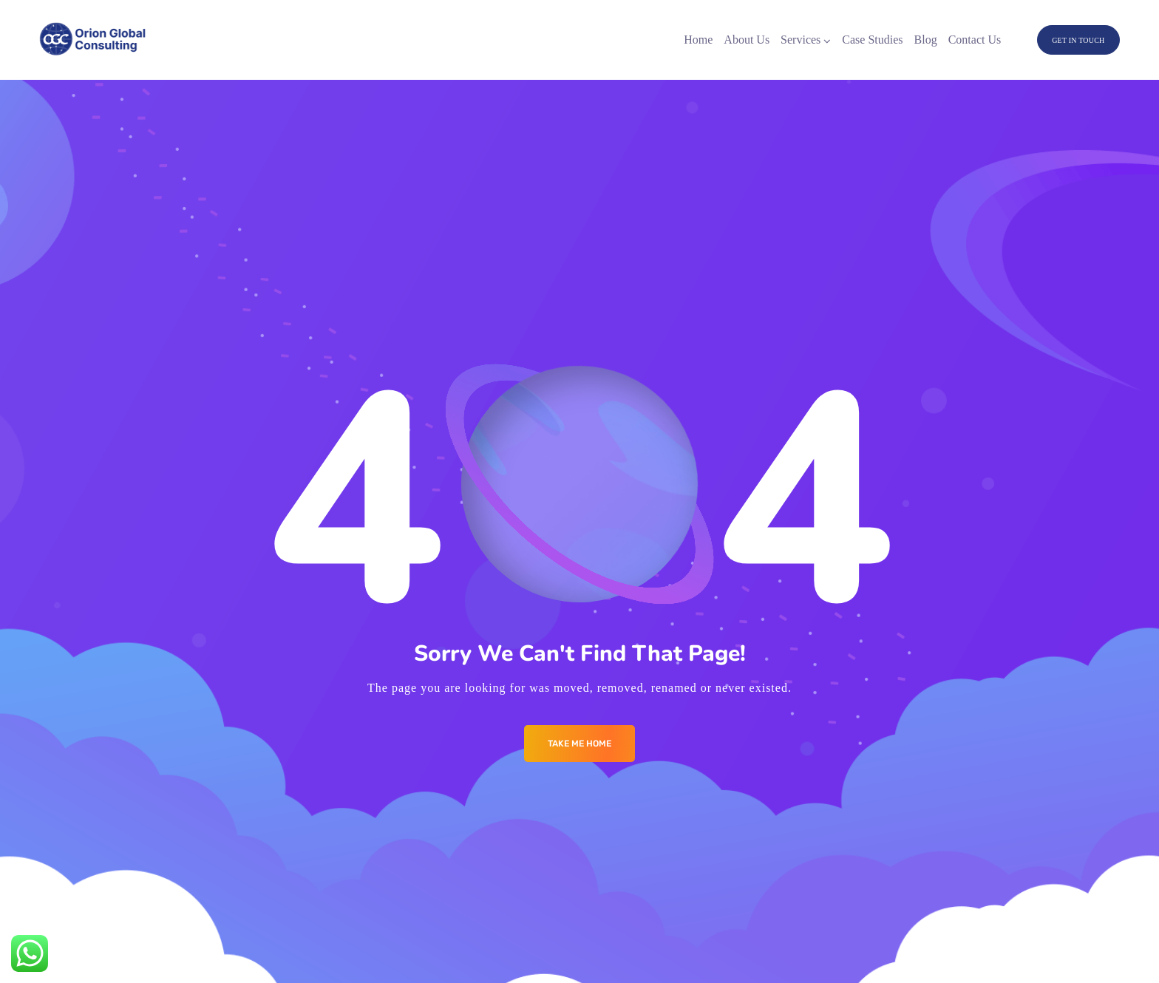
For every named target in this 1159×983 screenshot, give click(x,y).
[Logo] (93, 40)
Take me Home (579, 743)
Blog (925, 39)
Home (698, 39)
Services (800, 39)
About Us (746, 39)
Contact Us (975, 39)
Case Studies (872, 39)
